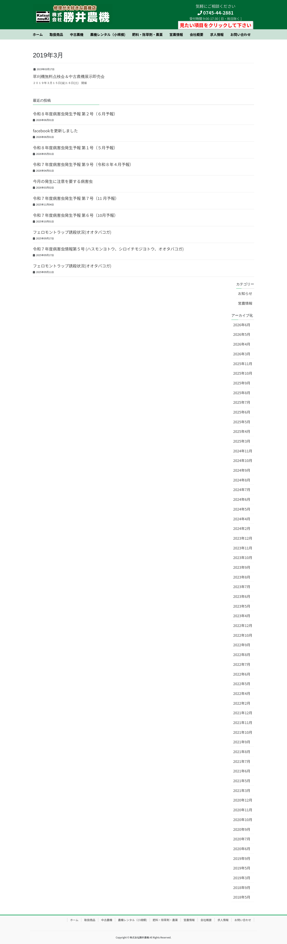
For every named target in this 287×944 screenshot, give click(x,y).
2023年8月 (241, 577)
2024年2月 (241, 528)
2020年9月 (241, 829)
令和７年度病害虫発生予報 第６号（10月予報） (75, 215)
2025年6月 (241, 412)
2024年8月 (241, 479)
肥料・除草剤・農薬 (165, 920)
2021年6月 (241, 770)
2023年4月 (241, 615)
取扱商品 (89, 920)
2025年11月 (242, 363)
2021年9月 (241, 741)
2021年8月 (241, 751)
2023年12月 (242, 538)
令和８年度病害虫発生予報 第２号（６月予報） (75, 114)
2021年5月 (241, 780)
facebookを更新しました (55, 131)
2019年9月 (241, 858)
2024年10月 (242, 460)
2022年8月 (241, 654)
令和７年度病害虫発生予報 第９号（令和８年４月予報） (83, 164)
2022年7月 (241, 664)
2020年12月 (242, 800)
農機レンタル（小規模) (132, 920)
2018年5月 (241, 897)
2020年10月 (242, 819)
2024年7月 (241, 489)
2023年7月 (241, 586)
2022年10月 (242, 635)
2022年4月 (241, 693)
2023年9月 (241, 567)
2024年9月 (241, 470)
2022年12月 (242, 625)
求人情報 (223, 920)
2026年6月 (241, 324)
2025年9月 (241, 382)
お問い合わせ (242, 920)
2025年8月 (241, 392)
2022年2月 (241, 703)
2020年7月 (241, 838)
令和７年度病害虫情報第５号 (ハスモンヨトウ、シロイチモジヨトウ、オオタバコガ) (108, 249)
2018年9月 (241, 887)
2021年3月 (241, 790)
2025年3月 (241, 441)
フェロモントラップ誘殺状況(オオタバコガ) (72, 232)
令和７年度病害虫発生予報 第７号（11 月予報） (76, 198)
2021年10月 (242, 732)
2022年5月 (241, 683)
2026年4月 (241, 344)
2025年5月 (241, 421)
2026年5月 (241, 334)
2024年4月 (241, 518)
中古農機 (106, 920)
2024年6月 (241, 499)
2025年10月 (242, 373)
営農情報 (245, 303)
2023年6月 (241, 596)
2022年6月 (241, 674)
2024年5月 (241, 509)
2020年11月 (242, 809)
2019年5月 (241, 867)
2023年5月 (241, 606)
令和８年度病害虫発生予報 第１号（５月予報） (75, 147)
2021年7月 (241, 761)
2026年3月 (241, 353)
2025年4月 (241, 431)
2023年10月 (242, 557)
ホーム (74, 920)
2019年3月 (241, 877)
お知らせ (245, 293)
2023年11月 (242, 547)
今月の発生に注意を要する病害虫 (63, 181)
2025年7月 (241, 402)
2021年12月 (242, 712)
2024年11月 (242, 450)
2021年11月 (242, 722)
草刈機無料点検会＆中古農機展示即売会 (69, 76)
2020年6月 (241, 848)
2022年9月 (241, 644)
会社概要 (206, 920)
